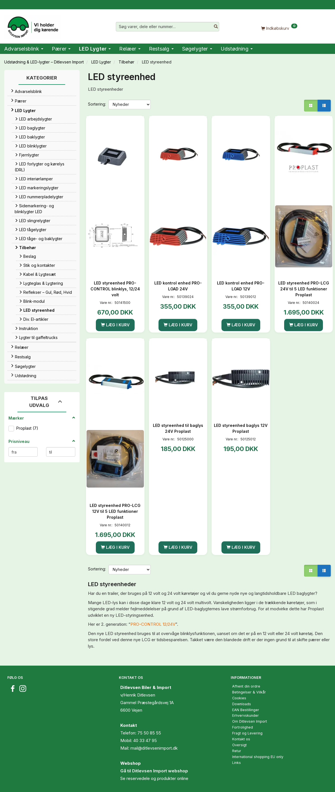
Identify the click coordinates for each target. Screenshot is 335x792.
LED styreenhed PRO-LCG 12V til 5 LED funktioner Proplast (115, 511)
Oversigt (239, 745)
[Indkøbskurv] (279, 28)
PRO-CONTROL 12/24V (152, 624)
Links (236, 763)
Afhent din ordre (246, 686)
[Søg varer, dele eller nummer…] (216, 26)
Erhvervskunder (245, 715)
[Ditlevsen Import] (32, 25)
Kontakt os (241, 739)
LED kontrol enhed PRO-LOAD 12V (240, 286)
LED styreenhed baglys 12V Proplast (241, 428)
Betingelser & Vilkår (249, 692)
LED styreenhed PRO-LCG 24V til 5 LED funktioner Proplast (303, 289)
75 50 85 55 (149, 733)
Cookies (239, 698)
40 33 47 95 (145, 740)
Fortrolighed (242, 727)
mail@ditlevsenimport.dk (154, 748)
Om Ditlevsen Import (249, 721)
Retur (236, 751)
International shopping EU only (257, 757)
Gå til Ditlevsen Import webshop (154, 770)
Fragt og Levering (247, 733)
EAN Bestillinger (245, 710)
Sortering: (97, 104)
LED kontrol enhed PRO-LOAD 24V (178, 286)
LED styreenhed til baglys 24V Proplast (178, 428)
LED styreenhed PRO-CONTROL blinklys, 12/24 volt (115, 289)
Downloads (241, 704)
